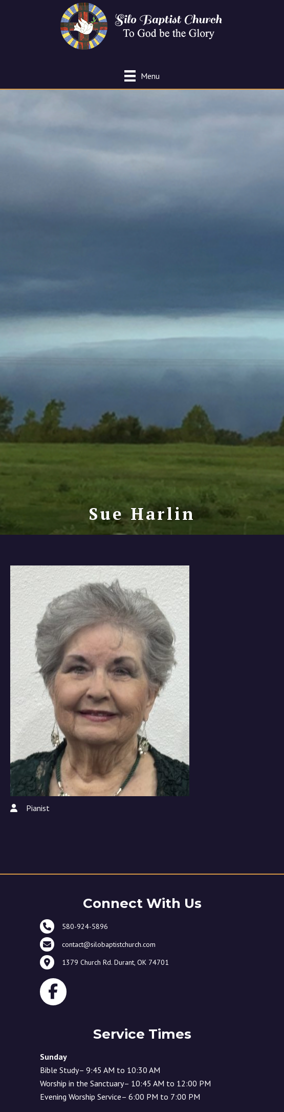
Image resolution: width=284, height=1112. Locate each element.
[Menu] (142, 76)
